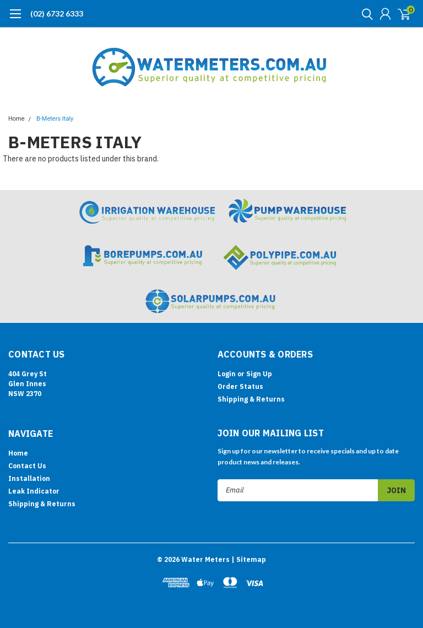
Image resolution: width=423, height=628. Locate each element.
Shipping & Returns (251, 399)
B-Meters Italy (54, 118)
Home (16, 118)
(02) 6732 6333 (56, 13)
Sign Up (259, 374)
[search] (365, 14)
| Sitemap (248, 559)
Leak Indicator (33, 491)
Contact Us (27, 466)
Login (227, 374)
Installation (29, 478)
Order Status (240, 386)
